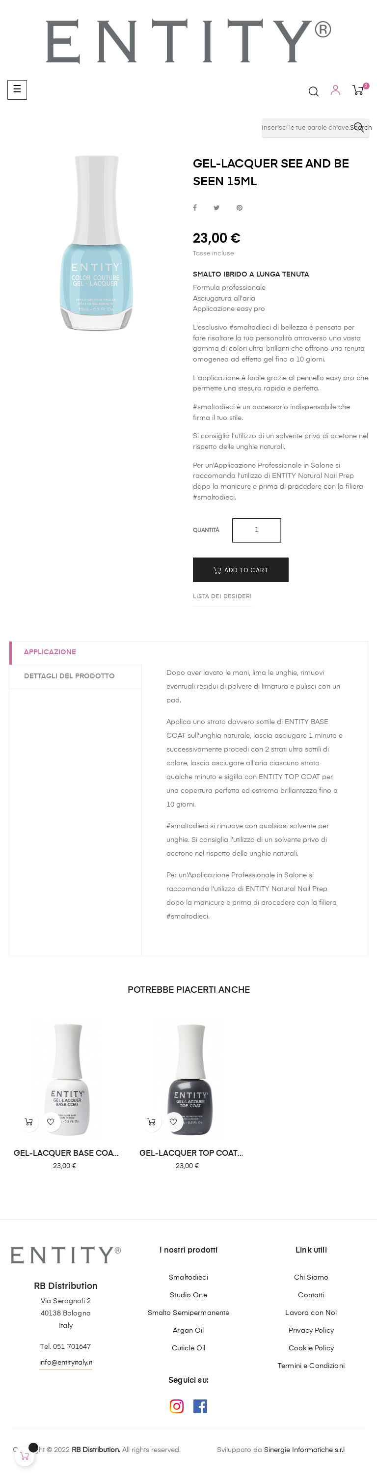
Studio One (188, 1295)
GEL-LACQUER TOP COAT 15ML (188, 1154)
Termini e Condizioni (311, 1366)
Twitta (217, 208)
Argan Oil (188, 1330)
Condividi (195, 208)
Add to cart (241, 570)
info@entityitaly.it (65, 1362)
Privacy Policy (311, 1330)
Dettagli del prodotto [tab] (69, 676)
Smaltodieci (188, 1277)
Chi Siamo (311, 1277)
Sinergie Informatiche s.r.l (304, 1450)
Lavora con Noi (311, 1313)
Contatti (311, 1295)
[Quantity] (256, 530)
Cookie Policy (311, 1348)
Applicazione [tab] (50, 652)
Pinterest (239, 208)
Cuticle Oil (189, 1348)
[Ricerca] (316, 128)
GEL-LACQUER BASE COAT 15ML (65, 1154)
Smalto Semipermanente (189, 1313)
